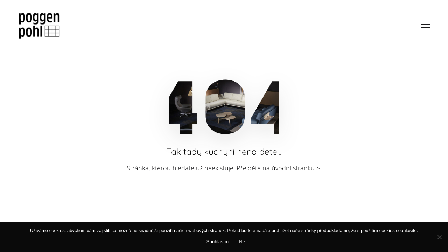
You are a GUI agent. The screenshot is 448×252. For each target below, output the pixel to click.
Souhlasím (217, 241)
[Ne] (439, 236)
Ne (242, 241)
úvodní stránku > (296, 168)
